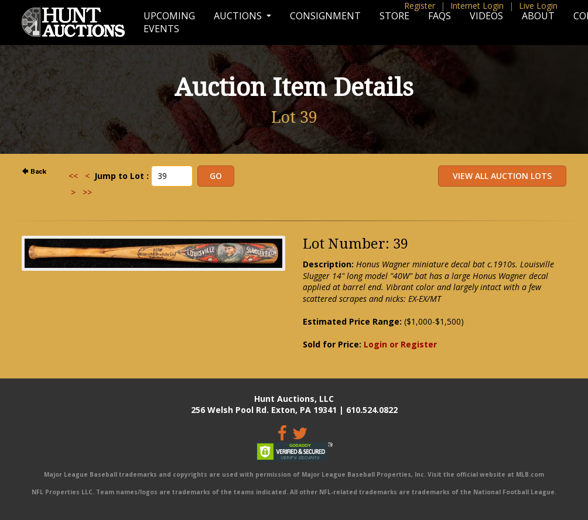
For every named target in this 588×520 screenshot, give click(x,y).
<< (73, 175)
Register (419, 5)
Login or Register (400, 344)
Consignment (325, 15)
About (538, 15)
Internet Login (477, 5)
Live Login (538, 5)
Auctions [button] (239, 15)
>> (87, 192)
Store (394, 15)
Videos (486, 15)
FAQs (439, 15)
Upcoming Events (169, 22)
